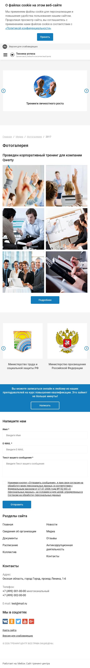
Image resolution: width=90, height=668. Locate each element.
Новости (51, 524)
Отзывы (51, 538)
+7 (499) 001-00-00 (14, 591)
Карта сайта (9, 630)
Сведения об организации (19, 531)
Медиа (50, 531)
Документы (10, 538)
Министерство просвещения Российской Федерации (67, 366)
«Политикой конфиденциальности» (28, 28)
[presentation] (3, 91)
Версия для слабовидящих (23, 46)
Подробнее (45, 300)
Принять (45, 37)
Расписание (10, 545)
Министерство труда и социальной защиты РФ (23, 366)
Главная (8, 524)
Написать (45, 405)
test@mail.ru (19, 603)
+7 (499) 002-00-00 (14, 595)
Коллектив (9, 552)
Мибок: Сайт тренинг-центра (34, 663)
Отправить (17, 504)
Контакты (52, 556)
